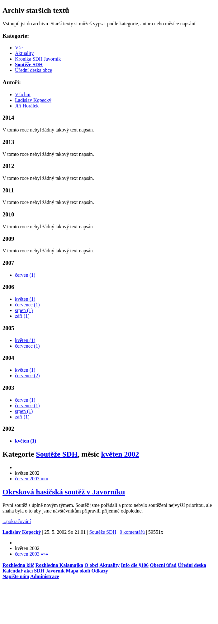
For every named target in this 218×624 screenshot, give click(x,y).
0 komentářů (132, 532)
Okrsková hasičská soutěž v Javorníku (63, 492)
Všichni (23, 94)
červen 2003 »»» (31, 478)
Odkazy (99, 570)
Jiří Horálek (27, 105)
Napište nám (15, 576)
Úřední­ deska (192, 565)
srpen (24, 310)
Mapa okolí (78, 570)
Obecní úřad (163, 565)
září (22, 316)
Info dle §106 (135, 565)
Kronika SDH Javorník (38, 59)
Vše (19, 47)
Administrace (44, 576)
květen (25, 299)
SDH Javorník (49, 570)
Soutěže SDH (57, 454)
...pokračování (16, 521)
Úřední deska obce (33, 70)
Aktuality (24, 53)
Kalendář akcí (17, 570)
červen (25, 275)
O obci (91, 565)
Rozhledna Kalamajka (59, 565)
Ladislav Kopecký (33, 100)
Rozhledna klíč (18, 565)
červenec (27, 304)
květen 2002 (120, 454)
